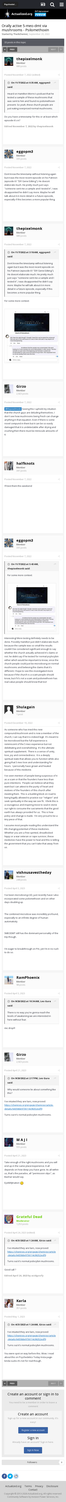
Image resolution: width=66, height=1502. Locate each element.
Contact (33, 1489)
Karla (21, 1300)
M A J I (21, 1139)
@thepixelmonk (13, 408)
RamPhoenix (28, 977)
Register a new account (33, 1430)
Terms (28, 1486)
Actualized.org (13, 1486)
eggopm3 (44, 82)
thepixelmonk (29, 58)
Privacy (39, 1486)
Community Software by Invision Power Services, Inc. (33, 1496)
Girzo (21, 386)
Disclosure (52, 1486)
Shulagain (25, 707)
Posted (18, 74)
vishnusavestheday (33, 872)
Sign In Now (33, 1450)
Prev (12, 49)
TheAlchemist (20, 34)
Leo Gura (45, 1001)
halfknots (25, 463)
